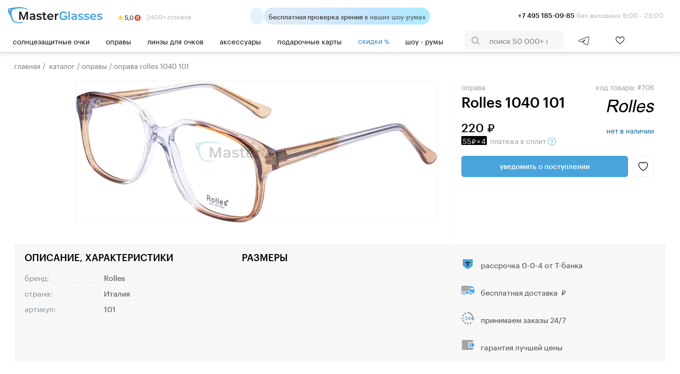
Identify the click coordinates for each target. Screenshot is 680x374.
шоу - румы (424, 40)
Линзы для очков (175, 40)
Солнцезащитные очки (51, 40)
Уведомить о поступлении (545, 166)
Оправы (118, 40)
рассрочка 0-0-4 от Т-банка (532, 264)
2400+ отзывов (154, 16)
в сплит (508, 140)
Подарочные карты (309, 40)
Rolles (114, 277)
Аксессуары (240, 40)
